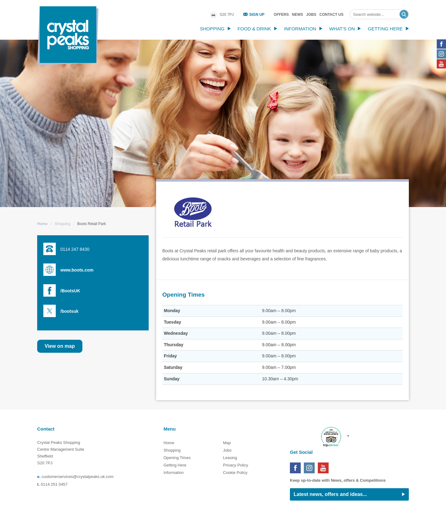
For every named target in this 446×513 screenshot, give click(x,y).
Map (227, 442)
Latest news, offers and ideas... (330, 494)
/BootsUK (70, 290)
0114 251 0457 (54, 484)
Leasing (230, 457)
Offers (281, 14)
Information (300, 28)
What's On (342, 28)
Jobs (311, 14)
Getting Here (385, 28)
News (297, 14)
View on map (60, 346)
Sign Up (257, 14)
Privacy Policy (235, 465)
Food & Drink (254, 28)
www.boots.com (77, 270)
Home (42, 224)
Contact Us (331, 14)
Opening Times (177, 457)
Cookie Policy (235, 472)
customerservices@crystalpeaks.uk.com (77, 476)
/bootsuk (69, 311)
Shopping (212, 28)
